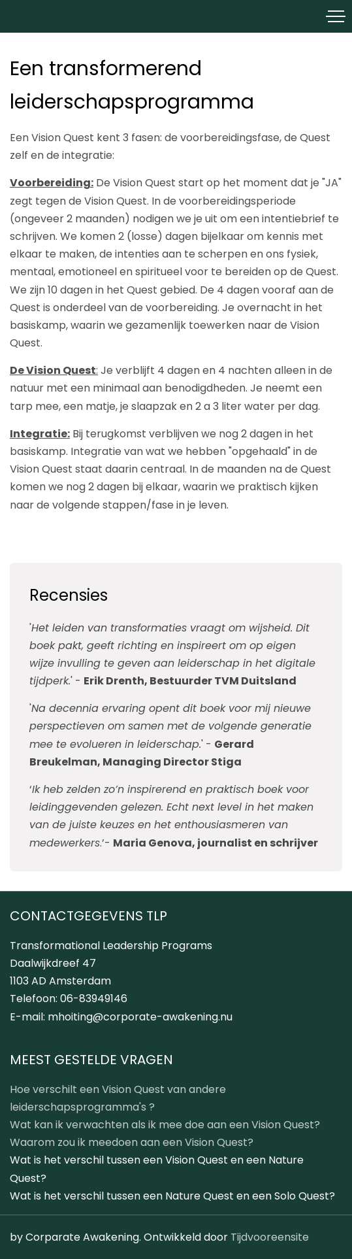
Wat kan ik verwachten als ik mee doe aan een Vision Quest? (165, 1124)
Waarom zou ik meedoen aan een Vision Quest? (131, 1142)
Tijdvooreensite (270, 1237)
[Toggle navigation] (335, 16)
